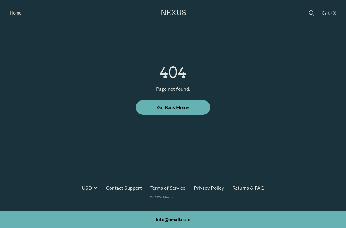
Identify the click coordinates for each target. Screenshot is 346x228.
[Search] (311, 13)
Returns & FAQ (248, 188)
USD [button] (89, 188)
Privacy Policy (209, 188)
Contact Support (124, 188)
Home (15, 13)
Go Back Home (173, 107)
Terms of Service (167, 188)
